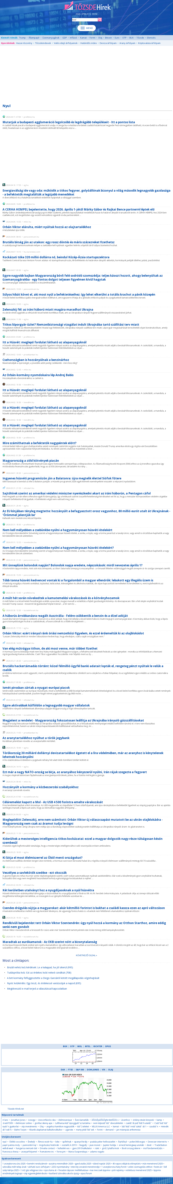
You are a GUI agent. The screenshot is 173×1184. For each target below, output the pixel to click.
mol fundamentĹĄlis (152, 1148)
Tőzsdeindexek (43, 43)
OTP (124, 37)
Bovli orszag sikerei (131, 1148)
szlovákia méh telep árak (14, 1166)
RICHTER (97, 1046)
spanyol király (80, 1141)
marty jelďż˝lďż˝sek (85, 1129)
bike (57, 1141)
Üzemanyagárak (50, 37)
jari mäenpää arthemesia (128, 1129)
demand (109, 1129)
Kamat (83, 37)
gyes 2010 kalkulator (82, 1148)
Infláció (73, 37)
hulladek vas (64, 1148)
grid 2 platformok (110, 1148)
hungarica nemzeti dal (26, 1148)
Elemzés (151, 37)
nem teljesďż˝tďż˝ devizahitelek (108, 1123)
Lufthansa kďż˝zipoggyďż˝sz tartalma (72, 1123)
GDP (64, 37)
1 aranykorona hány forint (114, 1166)
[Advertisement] (86, 73)
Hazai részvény (24, 43)
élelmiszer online (24, 1123)
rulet (97, 1148)
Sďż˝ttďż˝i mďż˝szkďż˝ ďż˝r (134, 1126)
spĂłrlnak (66, 1141)
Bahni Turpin (20, 1129)
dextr (149, 1145)
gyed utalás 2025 (83, 1163)
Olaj (100, 37)
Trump (22, 37)
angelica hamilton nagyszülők (60, 1126)
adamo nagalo (97, 1151)
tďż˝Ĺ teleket (83, 1126)
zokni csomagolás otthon (140, 1166)
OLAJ (110, 1069)
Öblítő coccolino (17, 1141)
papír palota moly (11, 1145)
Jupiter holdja (109, 1145)
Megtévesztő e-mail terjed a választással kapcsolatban (37, 988)
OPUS (108, 1046)
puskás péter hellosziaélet (102, 1141)
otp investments (29, 1126)
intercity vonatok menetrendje (85, 1166)
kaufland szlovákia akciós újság (64, 1173)
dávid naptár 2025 (102, 1163)
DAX (63, 1069)
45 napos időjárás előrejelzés (127, 1163)
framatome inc (47, 1151)
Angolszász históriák (49, 1145)
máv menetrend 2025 (152, 1163)
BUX (131, 37)
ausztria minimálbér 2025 (61, 1163)
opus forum (86, 1173)
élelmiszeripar (65, 1120)
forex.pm (61, 1151)
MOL (79, 1046)
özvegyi (31, 1120)
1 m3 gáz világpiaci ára (31, 1170)
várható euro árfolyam (39, 1166)
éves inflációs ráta (47, 1120)
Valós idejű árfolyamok (66, 43)
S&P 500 (80, 1069)
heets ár (158, 1166)
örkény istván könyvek (143, 1120)
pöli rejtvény (118, 1170)
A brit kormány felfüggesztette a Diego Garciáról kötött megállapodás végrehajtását (53, 978)
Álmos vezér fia (45, 1141)
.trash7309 (8, 1123)
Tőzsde (140, 37)
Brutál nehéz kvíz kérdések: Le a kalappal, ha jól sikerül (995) (40, 967)
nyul (5, 1141)
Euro (117, 37)
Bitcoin (108, 37)
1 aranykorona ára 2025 (14, 1163)
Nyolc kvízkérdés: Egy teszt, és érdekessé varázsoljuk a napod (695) (44, 983)
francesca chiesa (10, 1151)
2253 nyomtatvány (60, 1166)
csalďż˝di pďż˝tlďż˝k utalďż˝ (139, 1123)
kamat (116, 1126)
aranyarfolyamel (29, 1151)
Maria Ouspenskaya (77, 1151)
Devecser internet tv (157, 1141)
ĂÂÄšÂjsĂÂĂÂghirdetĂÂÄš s (105, 1120)
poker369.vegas (137, 1141)
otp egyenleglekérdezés (35, 1173)
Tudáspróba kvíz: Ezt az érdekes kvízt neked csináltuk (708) (39, 972)
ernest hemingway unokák (131, 1145)
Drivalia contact (47, 1148)
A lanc (5, 1120)
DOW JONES (93, 1069)
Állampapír (34, 37)
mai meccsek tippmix (100, 1170)
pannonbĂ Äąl (29, 1145)
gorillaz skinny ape (43, 1123)
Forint (92, 37)
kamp (159, 1120)
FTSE (70, 1069)
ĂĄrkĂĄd (122, 1141)
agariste (69, 1129)
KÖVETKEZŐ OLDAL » (86, 955)
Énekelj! (31, 1141)
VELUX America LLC (101, 1126)
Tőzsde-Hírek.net (16, 1108)
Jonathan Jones (18, 1120)
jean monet (95, 1145)
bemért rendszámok (37, 1163)
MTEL (88, 1046)
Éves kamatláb (82, 1120)
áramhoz (125, 1120)
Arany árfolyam (127, 43)
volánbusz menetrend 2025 (139, 1170)
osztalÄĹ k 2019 (69, 1145)
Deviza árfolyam (108, 43)
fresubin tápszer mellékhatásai (73, 1170)
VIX (103, 1069)
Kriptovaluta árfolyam (149, 43)
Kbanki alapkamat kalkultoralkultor (46, 1129)
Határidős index (88, 43)
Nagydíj (83, 1145)
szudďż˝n (153, 1126)
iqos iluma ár (50, 1170)
